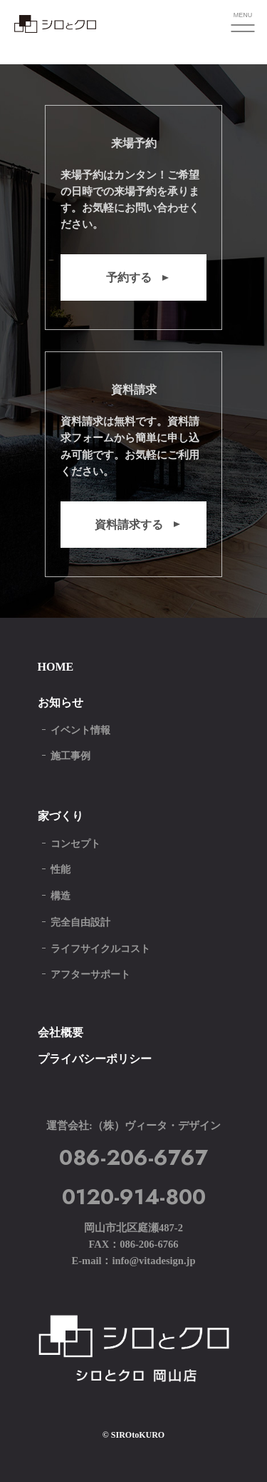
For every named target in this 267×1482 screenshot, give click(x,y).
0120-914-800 (134, 1196)
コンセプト (75, 843)
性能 (60, 869)
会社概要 (60, 1032)
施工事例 (70, 756)
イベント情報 (80, 730)
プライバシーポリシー (95, 1059)
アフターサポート (90, 974)
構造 (60, 896)
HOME (56, 667)
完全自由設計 (80, 922)
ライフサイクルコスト (100, 948)
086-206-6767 (133, 1157)
